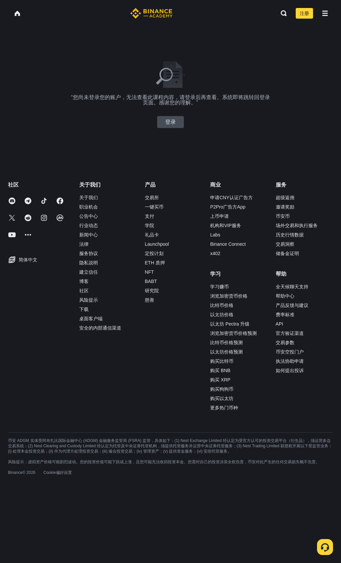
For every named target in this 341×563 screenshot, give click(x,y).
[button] (325, 13)
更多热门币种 (224, 407)
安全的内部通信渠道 (100, 328)
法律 (84, 244)
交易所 (152, 197)
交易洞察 (285, 244)
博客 (84, 281)
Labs (215, 234)
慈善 (149, 300)
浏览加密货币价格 (228, 296)
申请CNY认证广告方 (231, 197)
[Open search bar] (282, 13)
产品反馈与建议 (292, 305)
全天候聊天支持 (292, 286)
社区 (84, 290)
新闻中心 (88, 234)
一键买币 (154, 207)
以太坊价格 (221, 314)
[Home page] (151, 13)
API (279, 324)
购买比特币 (221, 361)
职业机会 (88, 207)
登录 (170, 122)
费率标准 (285, 314)
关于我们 (88, 197)
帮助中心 (285, 296)
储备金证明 (287, 253)
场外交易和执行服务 (297, 225)
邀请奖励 (285, 207)
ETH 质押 (155, 262)
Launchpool (157, 244)
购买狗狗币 (221, 389)
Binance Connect (228, 244)
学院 (149, 225)
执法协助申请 (290, 361)
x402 (215, 253)
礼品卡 (152, 234)
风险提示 (88, 300)
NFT (149, 272)
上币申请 (219, 216)
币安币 (283, 216)
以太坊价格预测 (226, 351)
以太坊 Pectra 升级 (229, 324)
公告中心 (88, 216)
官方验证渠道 (290, 333)
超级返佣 (285, 197)
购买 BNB (220, 370)
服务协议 (88, 253)
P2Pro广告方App (227, 207)
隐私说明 (88, 262)
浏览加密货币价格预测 (233, 333)
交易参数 (285, 342)
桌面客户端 (91, 318)
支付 (149, 216)
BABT (151, 281)
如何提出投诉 (290, 370)
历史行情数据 (290, 234)
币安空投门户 (290, 351)
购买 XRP (220, 379)
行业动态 (88, 225)
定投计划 (154, 253)
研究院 (152, 290)
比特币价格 (221, 305)
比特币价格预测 (226, 342)
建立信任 (88, 272)
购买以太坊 (221, 398)
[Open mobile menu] (325, 13)
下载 (84, 309)
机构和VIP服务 (225, 225)
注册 (304, 13)
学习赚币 (219, 286)
